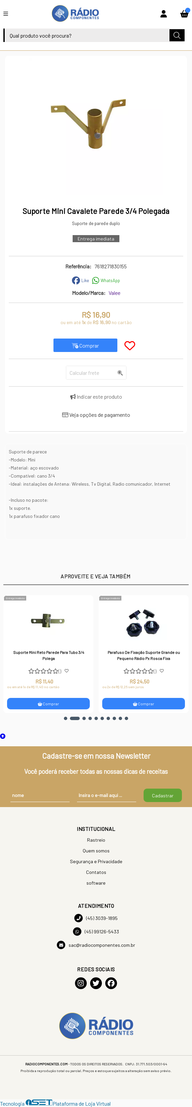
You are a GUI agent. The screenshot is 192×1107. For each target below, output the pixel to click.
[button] (65, 718)
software (96, 883)
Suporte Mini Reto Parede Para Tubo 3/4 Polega (49, 655)
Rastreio (96, 840)
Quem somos (96, 850)
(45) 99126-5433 (96, 931)
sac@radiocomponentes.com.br (96, 945)
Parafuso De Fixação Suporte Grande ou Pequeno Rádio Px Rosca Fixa (144, 655)
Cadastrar (163, 795)
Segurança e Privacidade (96, 861)
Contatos (96, 872)
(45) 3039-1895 (96, 918)
